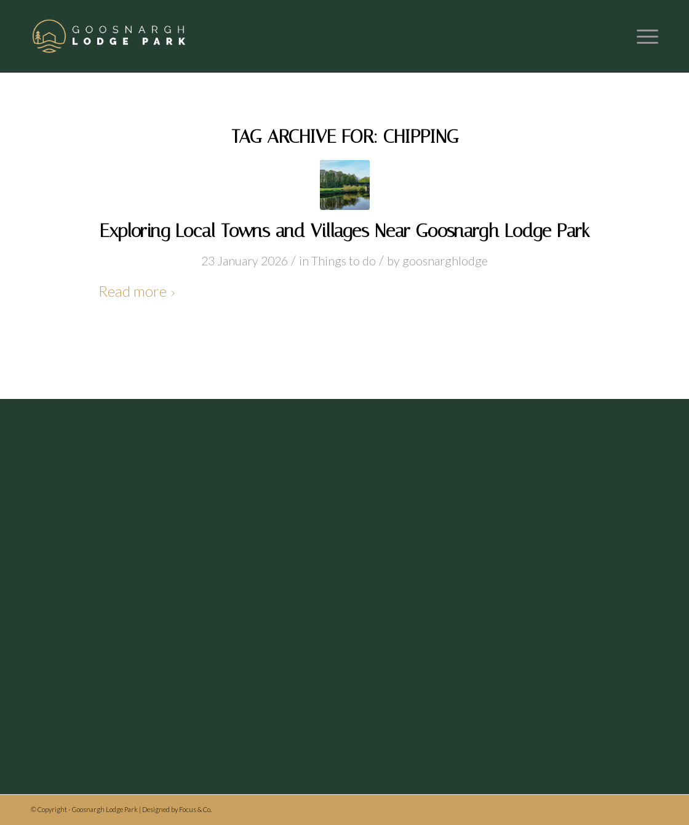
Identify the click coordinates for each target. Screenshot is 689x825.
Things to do (343, 261)
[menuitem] (643, 36)
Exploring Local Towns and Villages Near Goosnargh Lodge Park (345, 231)
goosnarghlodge (445, 261)
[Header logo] (110, 36)
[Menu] (643, 36)
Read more (139, 291)
